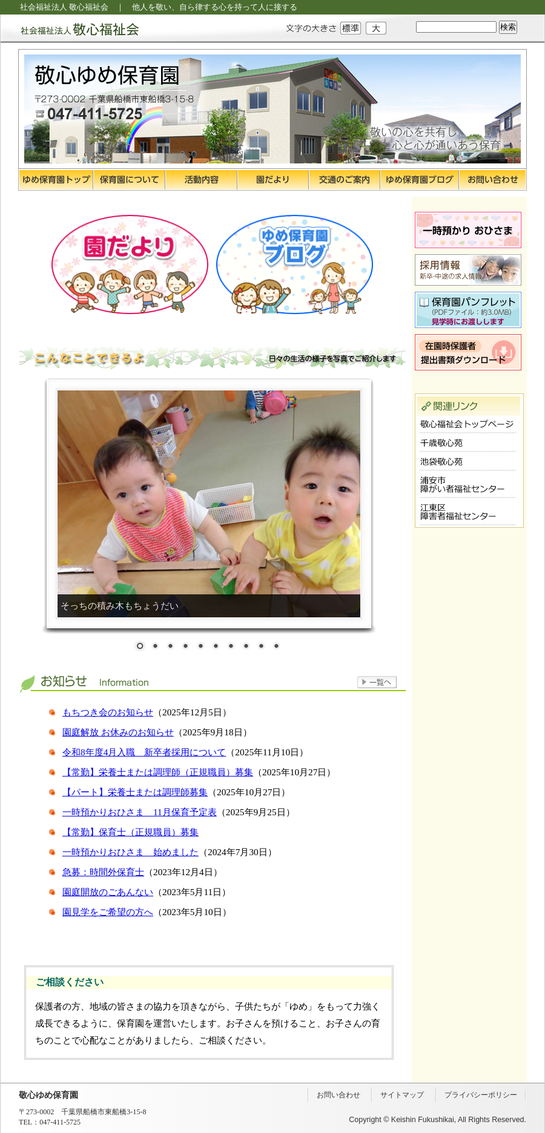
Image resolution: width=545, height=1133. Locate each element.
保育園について (129, 180)
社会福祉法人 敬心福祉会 (69, 29)
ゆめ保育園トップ (55, 180)
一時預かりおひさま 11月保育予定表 (139, 812)
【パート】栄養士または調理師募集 (135, 792)
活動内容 (201, 180)
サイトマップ (402, 1095)
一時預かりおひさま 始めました (130, 852)
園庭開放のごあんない (107, 892)
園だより (273, 180)
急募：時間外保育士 (103, 872)
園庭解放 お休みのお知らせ (118, 732)
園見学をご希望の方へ (107, 912)
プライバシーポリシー (480, 1095)
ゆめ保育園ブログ (419, 180)
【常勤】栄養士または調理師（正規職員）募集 (157, 772)
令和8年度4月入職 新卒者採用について (144, 752)
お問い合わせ (493, 180)
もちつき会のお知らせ (107, 712)
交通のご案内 (344, 180)
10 (276, 647)
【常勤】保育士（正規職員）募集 (130, 832)
